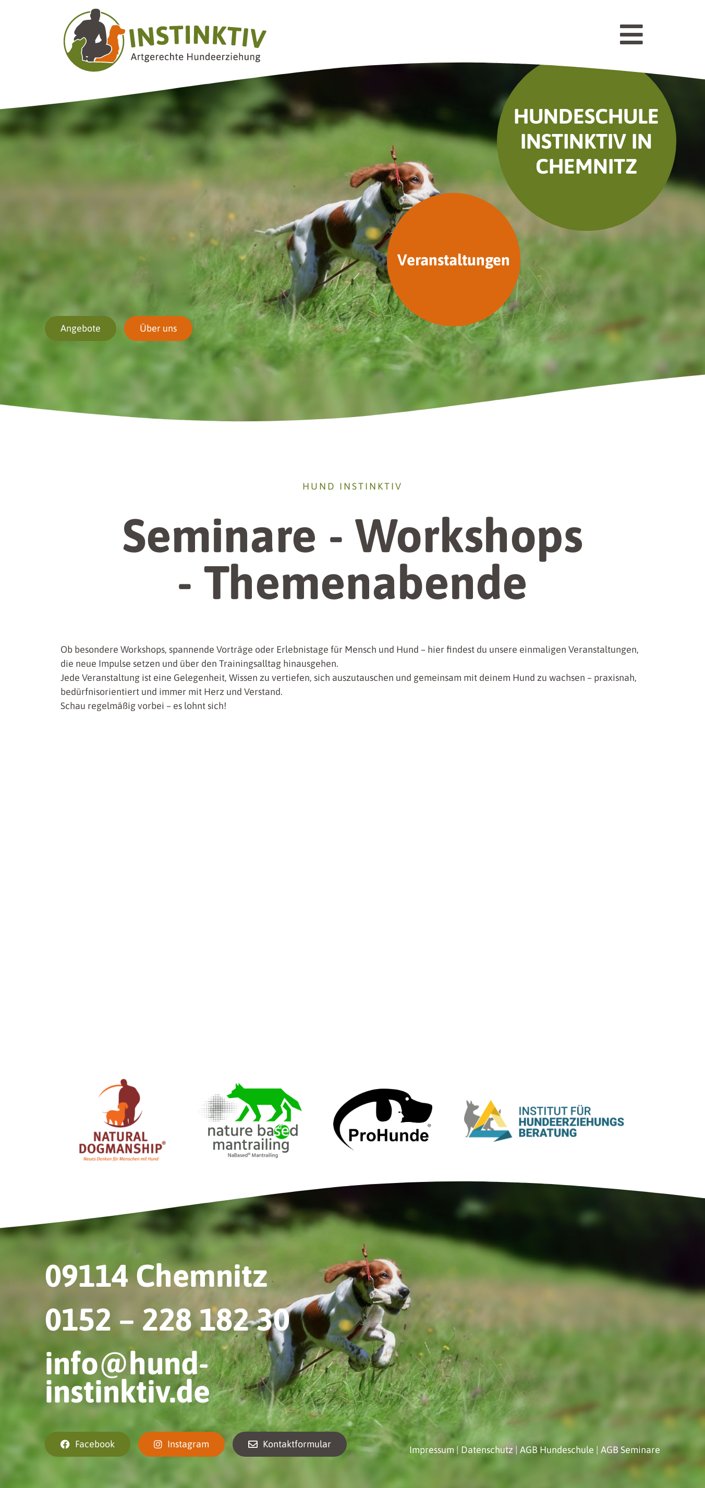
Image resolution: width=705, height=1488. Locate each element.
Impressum (431, 1449)
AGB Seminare (630, 1449)
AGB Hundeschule (557, 1449)
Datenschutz (487, 1449)
